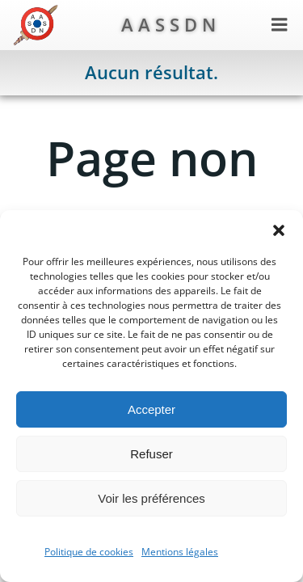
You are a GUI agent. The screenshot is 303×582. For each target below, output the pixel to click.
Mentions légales (179, 552)
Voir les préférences (151, 498)
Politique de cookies (88, 552)
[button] (279, 230)
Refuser (151, 454)
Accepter (151, 409)
